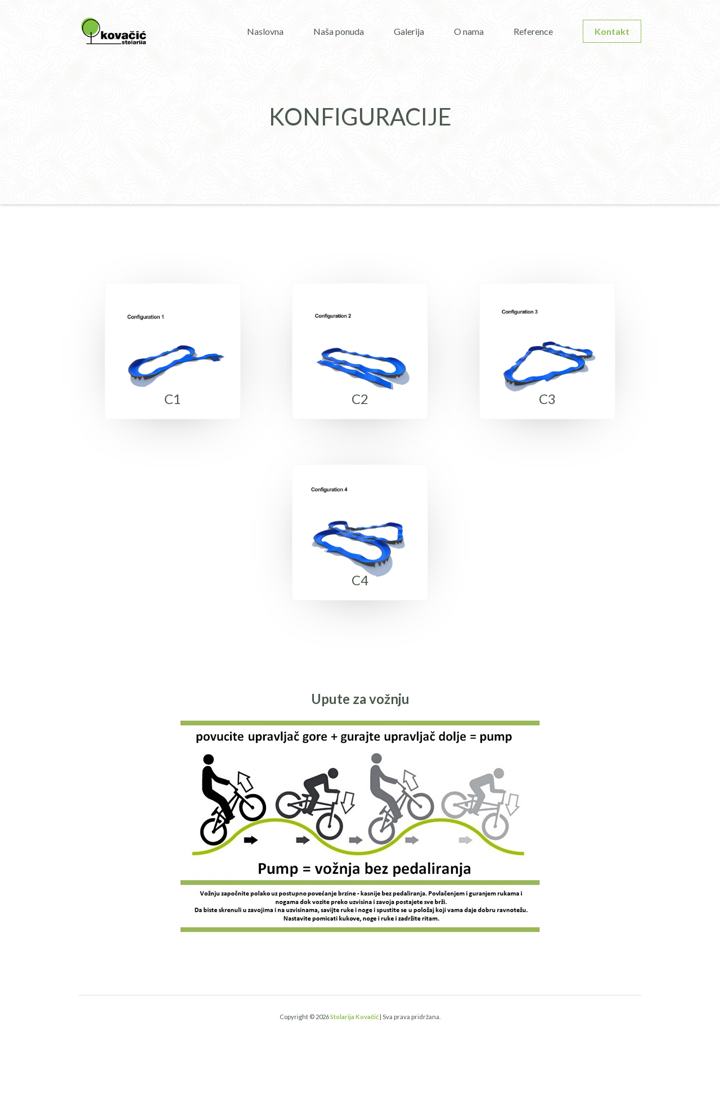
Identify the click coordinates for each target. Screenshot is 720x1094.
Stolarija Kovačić (354, 1016)
